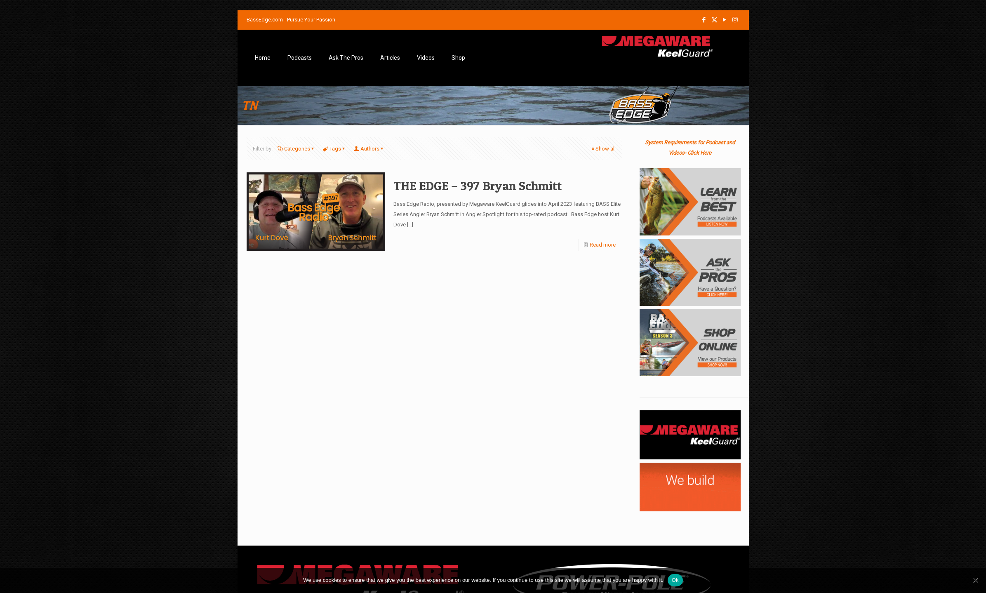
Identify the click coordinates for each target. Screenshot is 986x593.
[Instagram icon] (735, 20)
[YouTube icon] (725, 20)
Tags (334, 149)
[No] (976, 580)
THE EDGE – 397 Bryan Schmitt (477, 185)
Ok (675, 580)
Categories (296, 149)
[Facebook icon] (704, 20)
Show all (603, 149)
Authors (369, 149)
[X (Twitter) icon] (714, 20)
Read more (603, 245)
